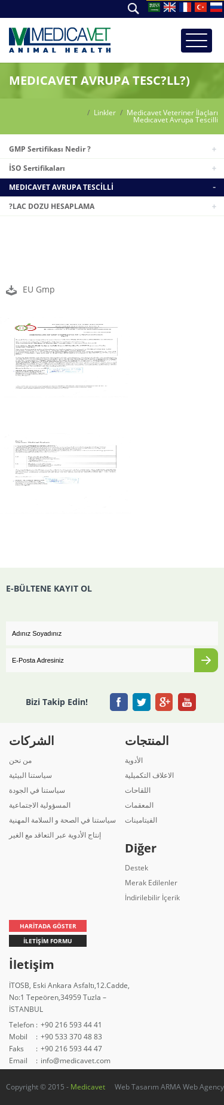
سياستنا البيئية (30, 775)
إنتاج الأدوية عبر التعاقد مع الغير (55, 835)
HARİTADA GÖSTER (48, 926)
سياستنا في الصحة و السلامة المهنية (62, 820)
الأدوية (134, 760)
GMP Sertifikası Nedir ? (50, 149)
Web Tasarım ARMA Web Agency (169, 1087)
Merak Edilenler (151, 883)
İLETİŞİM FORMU (47, 941)
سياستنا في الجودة (37, 790)
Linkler (105, 112)
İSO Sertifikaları (37, 168)
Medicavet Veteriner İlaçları (172, 112)
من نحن (20, 760)
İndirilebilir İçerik (152, 897)
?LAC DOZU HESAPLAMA (51, 206)
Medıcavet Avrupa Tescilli (175, 120)
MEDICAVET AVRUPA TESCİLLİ (61, 187)
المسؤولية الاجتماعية (39, 805)
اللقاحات (138, 790)
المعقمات (139, 805)
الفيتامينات (141, 820)
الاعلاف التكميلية (149, 775)
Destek (136, 868)
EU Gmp (39, 289)
